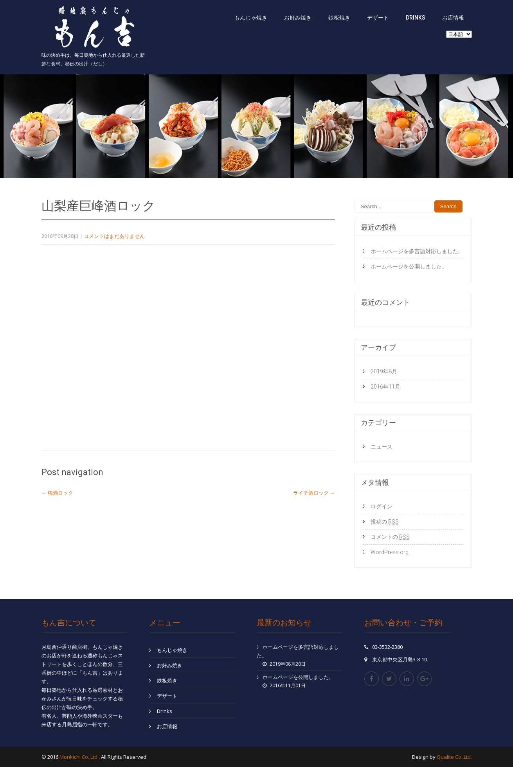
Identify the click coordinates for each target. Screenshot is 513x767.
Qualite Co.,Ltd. (454, 756)
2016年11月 (385, 387)
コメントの (390, 537)
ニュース (381, 446)
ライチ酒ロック (314, 492)
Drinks (415, 17)
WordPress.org (390, 552)
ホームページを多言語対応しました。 (417, 251)
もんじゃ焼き (250, 17)
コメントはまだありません (114, 235)
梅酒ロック (57, 492)
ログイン (381, 506)
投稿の (385, 522)
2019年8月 (384, 371)
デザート (378, 17)
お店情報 (453, 17)
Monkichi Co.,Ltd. (79, 756)
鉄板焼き (339, 17)
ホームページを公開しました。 (409, 266)
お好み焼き (297, 17)
